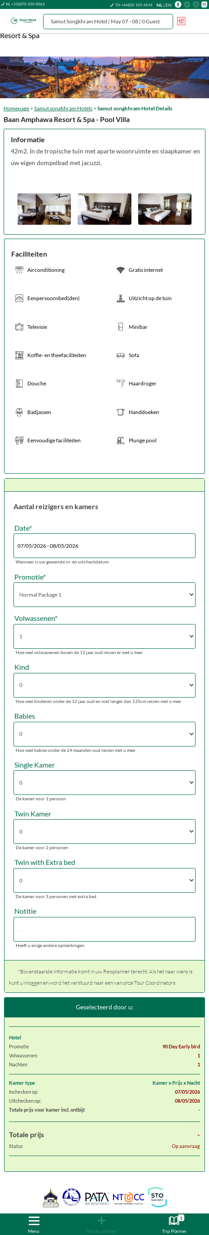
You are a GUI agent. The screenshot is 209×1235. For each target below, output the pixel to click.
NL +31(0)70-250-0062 (25, 4)
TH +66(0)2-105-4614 (133, 5)
